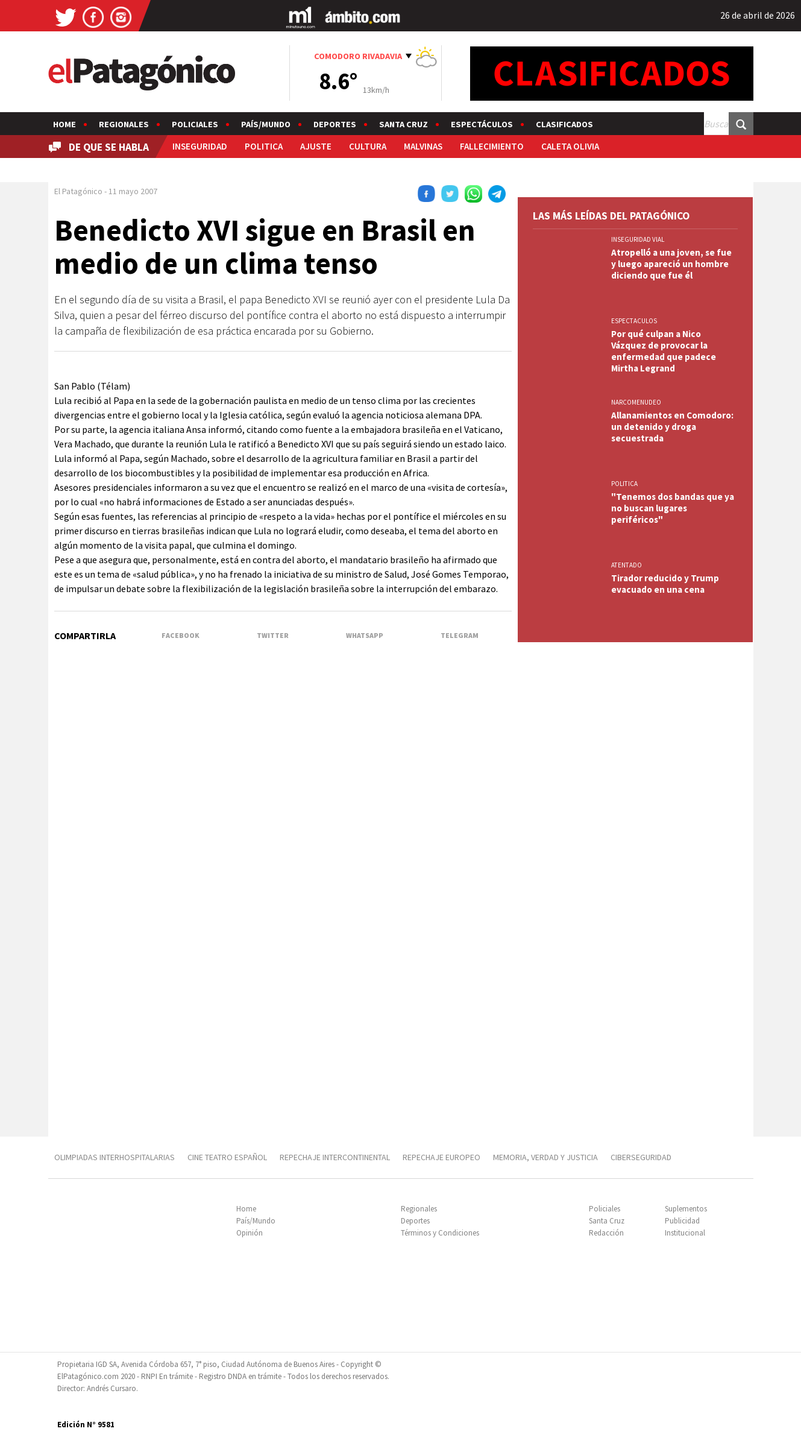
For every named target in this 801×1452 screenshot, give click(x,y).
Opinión (249, 1233)
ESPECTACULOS (634, 321)
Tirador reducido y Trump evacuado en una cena (665, 583)
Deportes (334, 124)
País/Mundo (266, 124)
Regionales (124, 124)
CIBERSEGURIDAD (641, 1157)
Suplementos (686, 1209)
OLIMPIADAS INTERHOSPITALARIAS (114, 1157)
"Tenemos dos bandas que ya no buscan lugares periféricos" (672, 508)
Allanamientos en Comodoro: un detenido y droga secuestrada (672, 426)
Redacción (606, 1233)
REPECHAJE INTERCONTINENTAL (335, 1157)
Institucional (685, 1233)
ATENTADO (626, 565)
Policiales (195, 124)
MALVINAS (423, 146)
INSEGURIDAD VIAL (637, 239)
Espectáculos (482, 124)
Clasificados (564, 124)
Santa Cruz (403, 124)
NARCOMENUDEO (636, 402)
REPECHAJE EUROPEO (441, 1157)
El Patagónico (78, 191)
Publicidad (682, 1221)
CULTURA (367, 146)
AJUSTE (315, 146)
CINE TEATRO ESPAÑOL (227, 1157)
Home (64, 124)
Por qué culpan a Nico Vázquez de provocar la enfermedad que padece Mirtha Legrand (663, 351)
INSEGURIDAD (199, 146)
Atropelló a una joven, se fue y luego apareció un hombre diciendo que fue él (671, 264)
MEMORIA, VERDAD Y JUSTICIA (545, 1157)
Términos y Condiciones (440, 1233)
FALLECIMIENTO (492, 146)
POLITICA (264, 146)
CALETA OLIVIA (570, 146)
